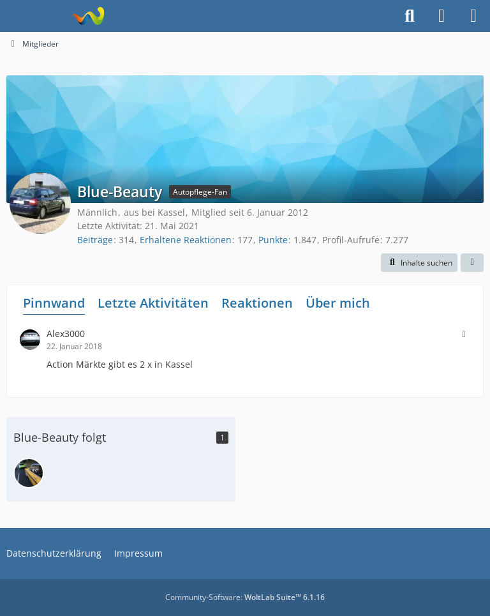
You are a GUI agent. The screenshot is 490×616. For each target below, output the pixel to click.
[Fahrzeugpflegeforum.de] (88, 16)
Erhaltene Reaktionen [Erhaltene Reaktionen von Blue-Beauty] (186, 240)
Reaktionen (257, 303)
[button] (419, 263)
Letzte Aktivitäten (153, 303)
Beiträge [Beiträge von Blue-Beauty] (95, 240)
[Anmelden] (441, 16)
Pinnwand (54, 303)
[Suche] (409, 16)
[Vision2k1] (28, 473)
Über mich (338, 303)
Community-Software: (245, 597)
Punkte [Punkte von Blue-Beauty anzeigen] (273, 240)
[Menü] (473, 16)
